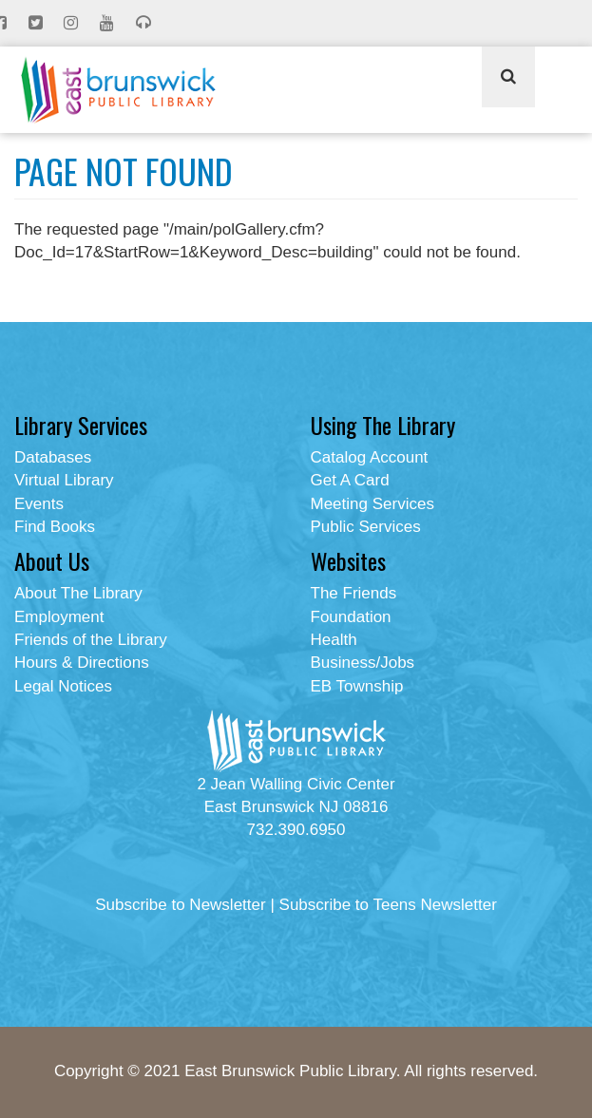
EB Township (357, 686)
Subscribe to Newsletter (180, 905)
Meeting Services (372, 504)
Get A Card (350, 480)
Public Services (366, 527)
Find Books (54, 527)
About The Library (78, 593)
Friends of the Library (90, 640)
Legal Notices (63, 686)
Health (334, 640)
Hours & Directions (81, 663)
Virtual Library (64, 480)
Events (39, 504)
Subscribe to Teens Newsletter (388, 905)
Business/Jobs (363, 663)
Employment (59, 617)
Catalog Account (370, 457)
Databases (52, 457)
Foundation (351, 617)
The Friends (354, 593)
